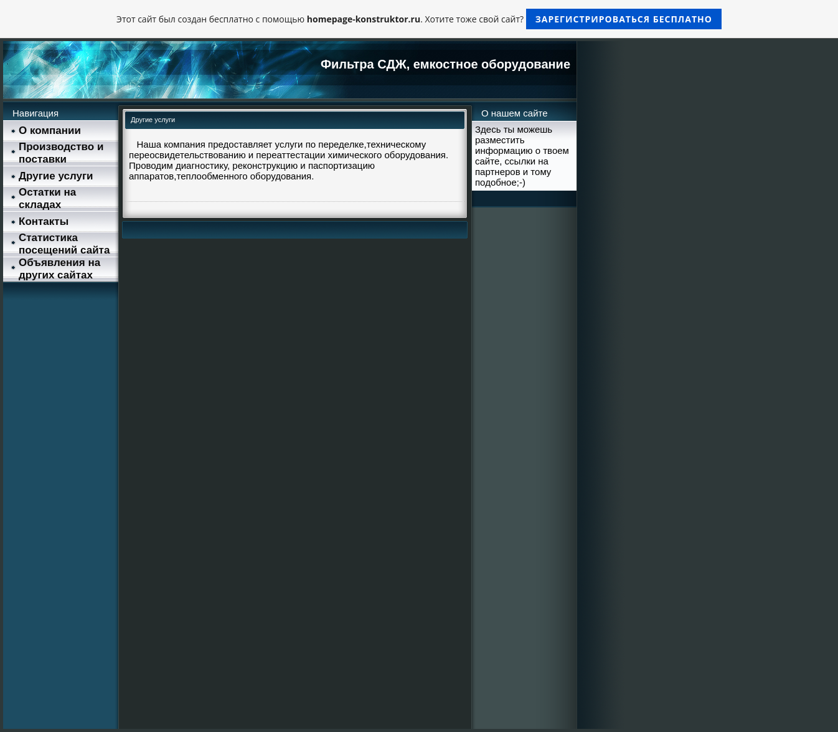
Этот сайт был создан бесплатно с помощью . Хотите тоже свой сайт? (419, 19)
